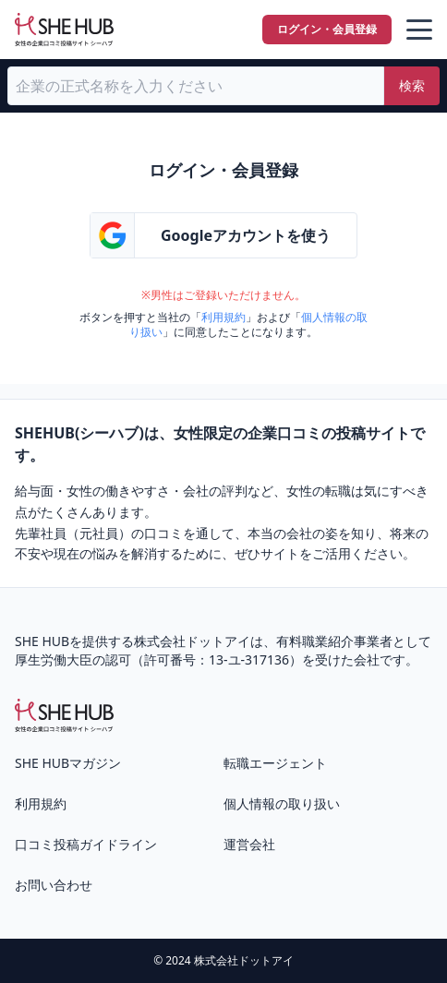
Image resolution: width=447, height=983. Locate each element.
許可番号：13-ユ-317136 (216, 659)
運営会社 (249, 844)
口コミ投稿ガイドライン (86, 844)
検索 (412, 85)
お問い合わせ (53, 884)
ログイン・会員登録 (327, 29)
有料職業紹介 (315, 641)
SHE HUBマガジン (68, 763)
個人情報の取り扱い (282, 803)
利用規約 (223, 317)
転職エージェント (275, 763)
